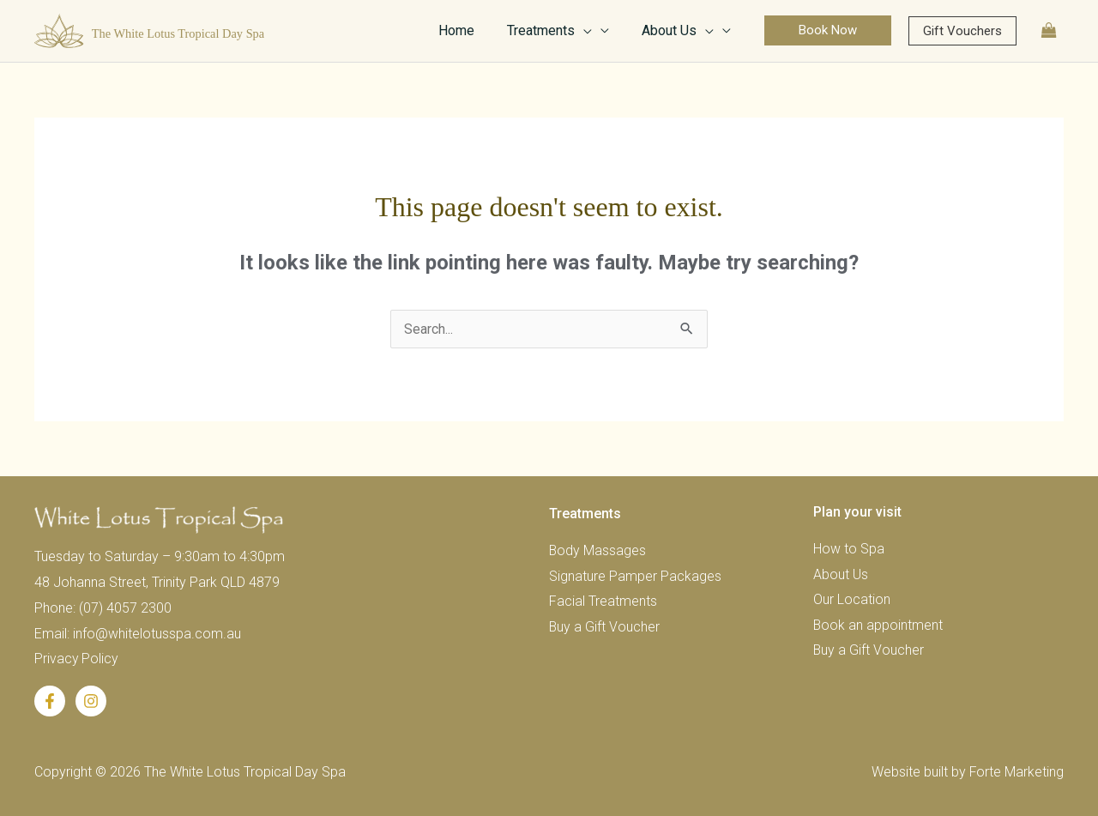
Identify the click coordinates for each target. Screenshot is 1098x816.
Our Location (851, 600)
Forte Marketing (1016, 772)
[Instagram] (90, 701)
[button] (827, 30)
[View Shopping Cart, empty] (1049, 30)
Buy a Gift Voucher (605, 628)
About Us (840, 574)
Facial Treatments (603, 602)
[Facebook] (49, 701)
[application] (591, 31)
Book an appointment (878, 626)
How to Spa (848, 549)
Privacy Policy (76, 658)
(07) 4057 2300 (125, 608)
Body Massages (598, 550)
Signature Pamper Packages (635, 576)
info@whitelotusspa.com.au (157, 634)
